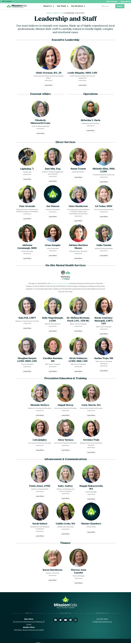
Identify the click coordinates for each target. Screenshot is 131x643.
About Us (57, 13)
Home (48, 13)
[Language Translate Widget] (7, 1)
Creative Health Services (60, 283)
